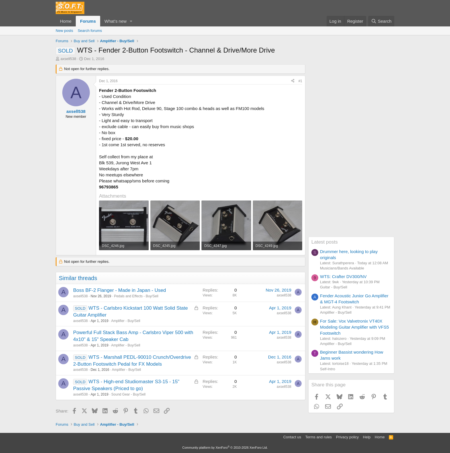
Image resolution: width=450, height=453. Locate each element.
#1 (300, 81)
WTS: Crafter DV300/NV (343, 276)
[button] (131, 21)
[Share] (292, 81)
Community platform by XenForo (225, 447)
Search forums (90, 30)
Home (65, 21)
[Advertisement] (351, 150)
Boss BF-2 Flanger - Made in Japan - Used (119, 290)
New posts (64, 30)
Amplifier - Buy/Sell (125, 321)
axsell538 (68, 59)
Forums (88, 21)
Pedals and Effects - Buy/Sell (136, 296)
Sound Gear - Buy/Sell (128, 394)
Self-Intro (327, 369)
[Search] (381, 21)
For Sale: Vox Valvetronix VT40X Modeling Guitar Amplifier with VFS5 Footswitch (354, 327)
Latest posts (324, 242)
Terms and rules (318, 437)
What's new (115, 21)
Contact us (292, 437)
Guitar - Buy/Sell (333, 287)
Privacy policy (347, 437)
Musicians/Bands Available (342, 268)
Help (367, 437)
